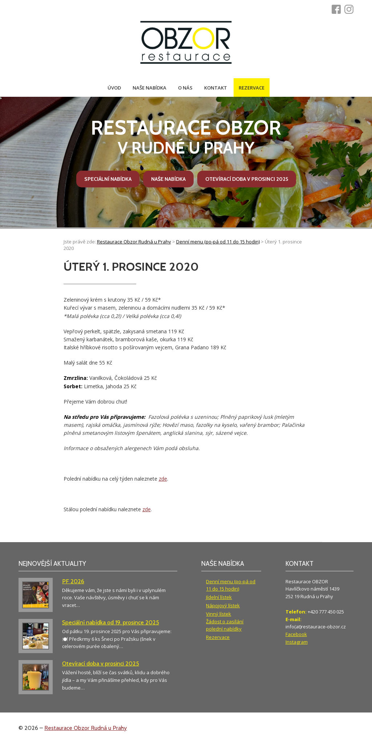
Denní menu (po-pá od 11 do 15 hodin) (230, 585)
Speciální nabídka (108, 179)
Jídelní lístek (219, 597)
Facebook (296, 634)
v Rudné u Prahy (186, 137)
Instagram (297, 642)
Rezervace (251, 87)
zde (163, 478)
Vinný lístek (218, 614)
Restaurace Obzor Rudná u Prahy (85, 727)
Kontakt (215, 87)
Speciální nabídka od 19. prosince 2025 (110, 622)
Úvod (114, 87)
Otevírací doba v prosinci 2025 (246, 179)
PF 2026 (73, 581)
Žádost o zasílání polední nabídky (224, 625)
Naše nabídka (149, 87)
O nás (185, 87)
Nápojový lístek (223, 605)
